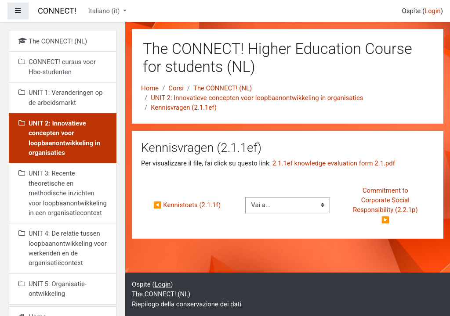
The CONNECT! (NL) (222, 88)
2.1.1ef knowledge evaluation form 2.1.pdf (333, 163)
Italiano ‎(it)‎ (104, 11)
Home (150, 88)
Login (433, 11)
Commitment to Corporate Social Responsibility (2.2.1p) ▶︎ (386, 205)
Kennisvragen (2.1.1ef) (184, 107)
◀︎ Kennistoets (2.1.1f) (187, 205)
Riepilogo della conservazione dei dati (186, 304)
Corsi (176, 88)
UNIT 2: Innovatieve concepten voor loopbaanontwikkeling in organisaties (257, 98)
